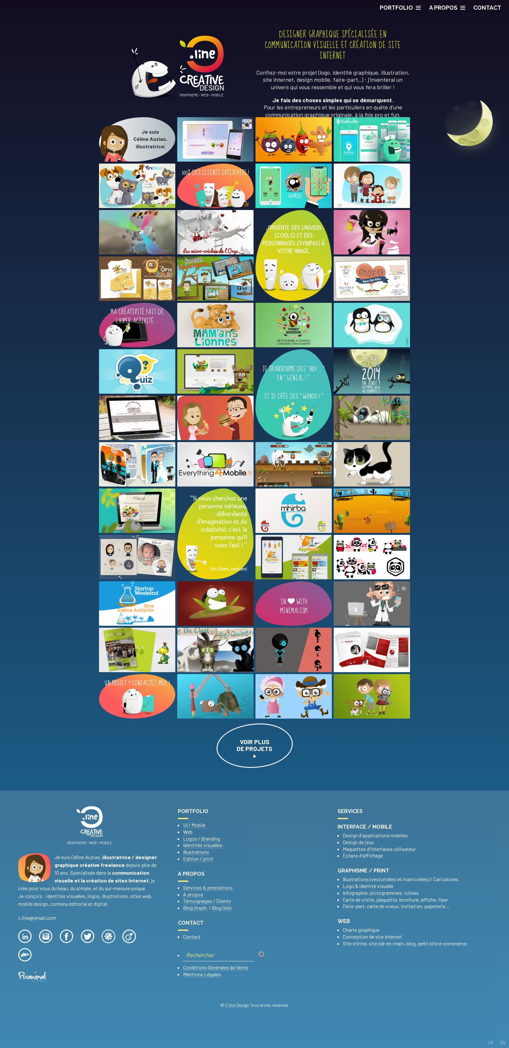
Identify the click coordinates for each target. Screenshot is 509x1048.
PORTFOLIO (400, 7)
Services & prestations (208, 887)
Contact (192, 936)
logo (325, 72)
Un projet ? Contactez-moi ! (137, 697)
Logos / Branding (201, 838)
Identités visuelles (202, 845)
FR (491, 1042)
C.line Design (237, 1005)
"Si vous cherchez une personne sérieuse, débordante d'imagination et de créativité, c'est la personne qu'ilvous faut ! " (215, 534)
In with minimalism (293, 605)
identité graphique (355, 72)
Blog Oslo (222, 908)
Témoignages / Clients (207, 901)
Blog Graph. (195, 908)
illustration (394, 72)
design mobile (313, 79)
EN (502, 1042)
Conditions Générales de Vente (215, 967)
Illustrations (196, 852)
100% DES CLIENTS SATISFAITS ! (215, 188)
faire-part (345, 79)
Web (187, 832)
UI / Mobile (194, 825)
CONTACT (487, 7)
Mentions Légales (202, 974)
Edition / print (198, 859)
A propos (447, 7)
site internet (278, 79)
